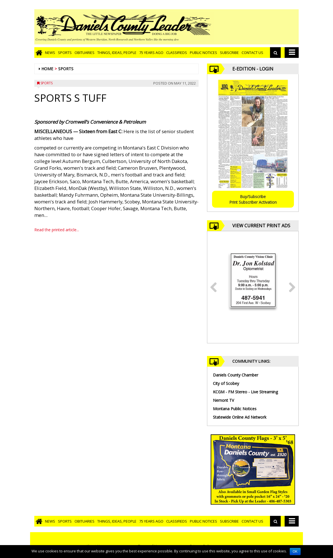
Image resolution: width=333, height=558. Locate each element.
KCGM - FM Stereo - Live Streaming (245, 391)
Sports (65, 52)
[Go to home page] (39, 52)
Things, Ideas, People (116, 52)
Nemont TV (223, 400)
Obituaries (84, 52)
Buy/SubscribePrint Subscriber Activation (253, 199)
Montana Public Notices (234, 408)
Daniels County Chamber (235, 375)
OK (295, 552)
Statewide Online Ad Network (239, 417)
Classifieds (176, 52)
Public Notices (203, 52)
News (50, 52)
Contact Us (252, 52)
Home (47, 68)
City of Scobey (226, 383)
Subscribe (229, 52)
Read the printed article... (56, 229)
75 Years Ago (151, 52)
